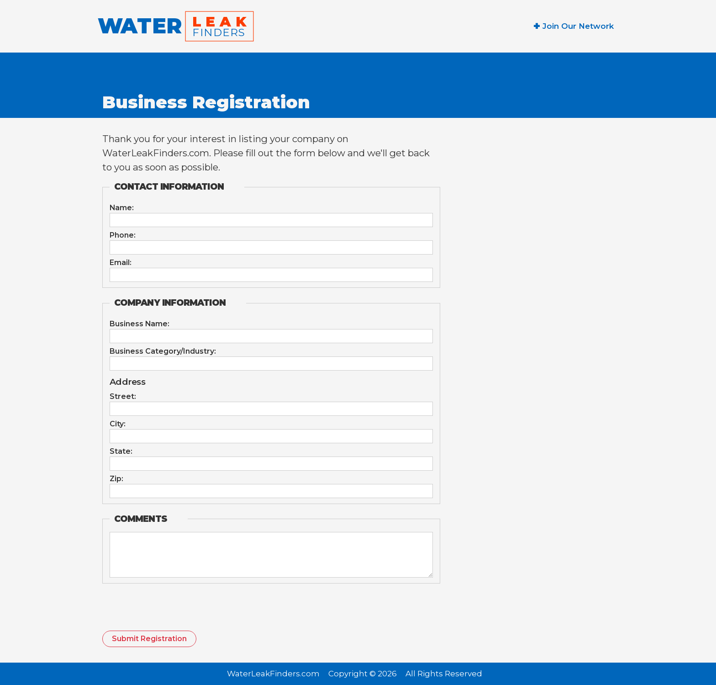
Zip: (116, 479)
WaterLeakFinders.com (273, 674)
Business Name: (139, 324)
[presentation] (171, 610)
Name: (122, 208)
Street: (123, 396)
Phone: (123, 235)
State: (121, 451)
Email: (121, 262)
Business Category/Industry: (163, 351)
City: (118, 424)
